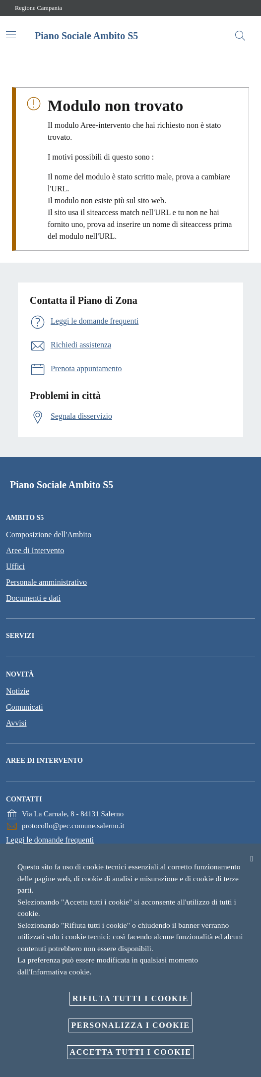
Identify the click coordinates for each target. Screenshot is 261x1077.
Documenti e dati (33, 598)
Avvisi (16, 723)
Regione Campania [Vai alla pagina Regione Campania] (38, 7)
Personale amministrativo (46, 582)
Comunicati (24, 707)
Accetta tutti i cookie (131, 1052)
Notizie (17, 691)
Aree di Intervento (35, 550)
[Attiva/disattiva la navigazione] (11, 35)
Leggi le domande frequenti (50, 840)
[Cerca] (240, 36)
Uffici (15, 566)
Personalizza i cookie (130, 1025)
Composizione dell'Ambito (48, 534)
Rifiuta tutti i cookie (130, 998)
